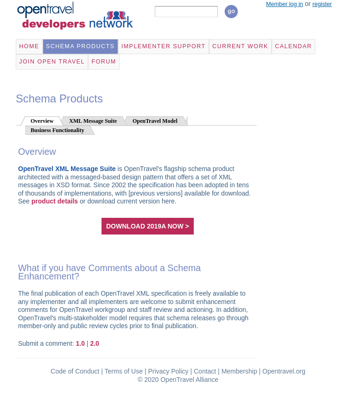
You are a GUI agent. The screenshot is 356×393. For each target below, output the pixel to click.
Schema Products (80, 46)
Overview (42, 121)
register (322, 4)
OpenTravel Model (155, 121)
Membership (239, 371)
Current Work (240, 46)
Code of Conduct (75, 371)
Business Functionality (57, 130)
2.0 (94, 343)
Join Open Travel (52, 61)
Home (29, 46)
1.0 (80, 343)
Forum (103, 61)
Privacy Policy (168, 371)
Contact (205, 371)
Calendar (293, 46)
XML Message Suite (93, 121)
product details (55, 201)
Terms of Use (124, 371)
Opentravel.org (283, 371)
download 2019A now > (147, 226)
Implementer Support (163, 46)
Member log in (284, 4)
